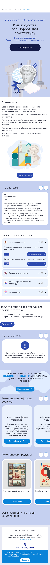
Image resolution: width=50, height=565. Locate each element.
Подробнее (15, 556)
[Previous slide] (41, 398)
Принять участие (25, 47)
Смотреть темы (25, 175)
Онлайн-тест (7, 254)
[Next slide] (46, 188)
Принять (25, 560)
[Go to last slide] (41, 188)
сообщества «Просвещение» (16, 376)
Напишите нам (25, 539)
